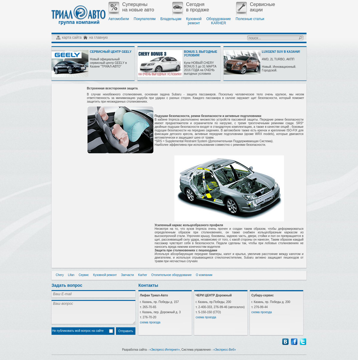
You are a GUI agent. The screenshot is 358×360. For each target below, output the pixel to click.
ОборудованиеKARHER (218, 21)
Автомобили (118, 19)
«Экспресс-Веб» (224, 349)
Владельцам (170, 19)
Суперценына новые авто (131, 7)
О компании (204, 275)
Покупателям (144, 19)
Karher (142, 275)
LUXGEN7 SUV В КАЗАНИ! (281, 51)
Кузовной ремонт (105, 275)
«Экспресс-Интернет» (164, 349)
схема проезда (150, 322)
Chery (60, 275)
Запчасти (127, 275)
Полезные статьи (249, 19)
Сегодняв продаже (190, 7)
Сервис (83, 275)
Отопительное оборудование (171, 275)
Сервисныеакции (255, 7)
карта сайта (71, 37)
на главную (98, 37)
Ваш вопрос (93, 312)
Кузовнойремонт (193, 21)
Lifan (71, 275)
